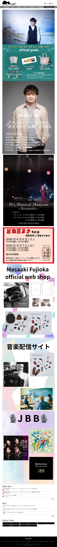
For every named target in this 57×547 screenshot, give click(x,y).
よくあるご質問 (51, 541)
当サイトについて (6, 541)
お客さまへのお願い (35, 541)
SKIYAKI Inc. (32, 545)
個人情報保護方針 (28, 541)
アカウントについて (13, 541)
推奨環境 (46, 541)
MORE (52, 499)
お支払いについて (19, 541)
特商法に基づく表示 (42, 541)
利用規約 (23, 541)
